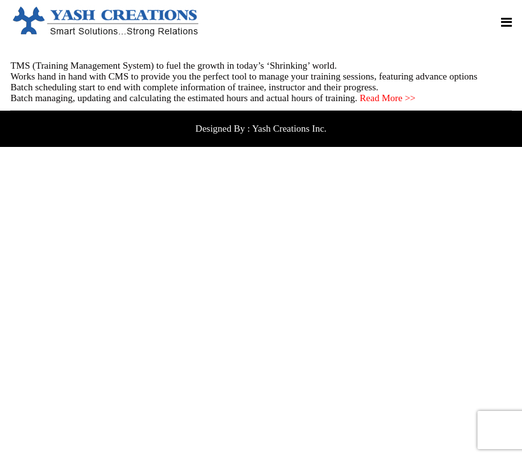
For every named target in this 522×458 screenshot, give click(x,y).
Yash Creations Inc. (289, 128)
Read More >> (388, 98)
